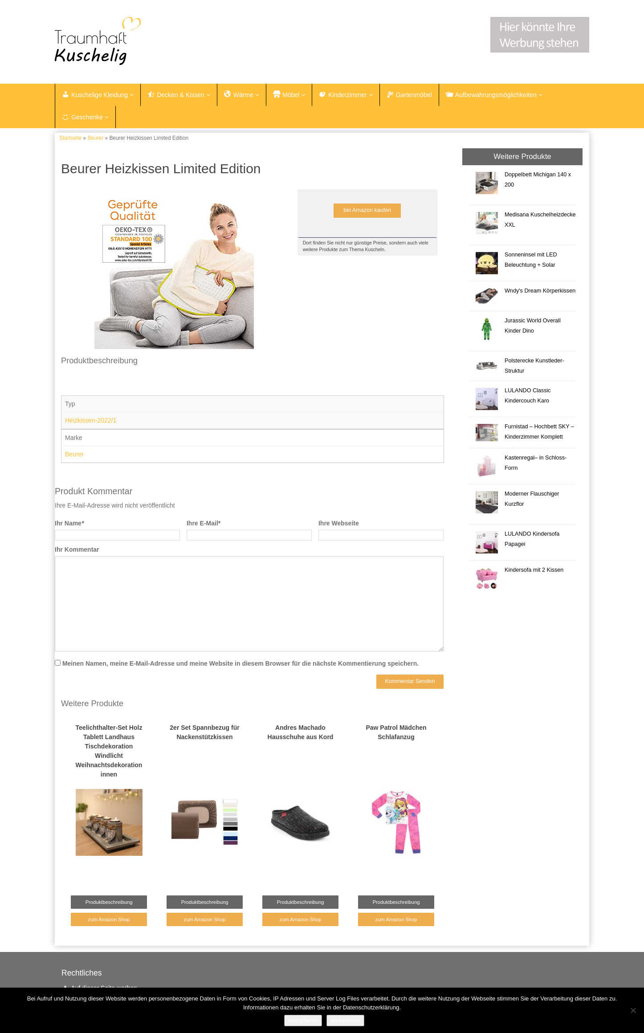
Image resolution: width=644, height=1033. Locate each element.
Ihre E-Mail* (203, 523)
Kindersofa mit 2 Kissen (534, 570)
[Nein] (632, 1010)
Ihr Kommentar (77, 549)
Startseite (70, 138)
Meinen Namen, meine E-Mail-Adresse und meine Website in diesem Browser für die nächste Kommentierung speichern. (240, 663)
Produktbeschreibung (109, 902)
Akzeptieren (303, 1020)
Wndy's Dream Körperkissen (540, 291)
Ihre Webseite (338, 523)
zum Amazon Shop (109, 919)
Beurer (95, 138)
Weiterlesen (345, 1020)
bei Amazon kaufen (367, 210)
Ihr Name (69, 523)
